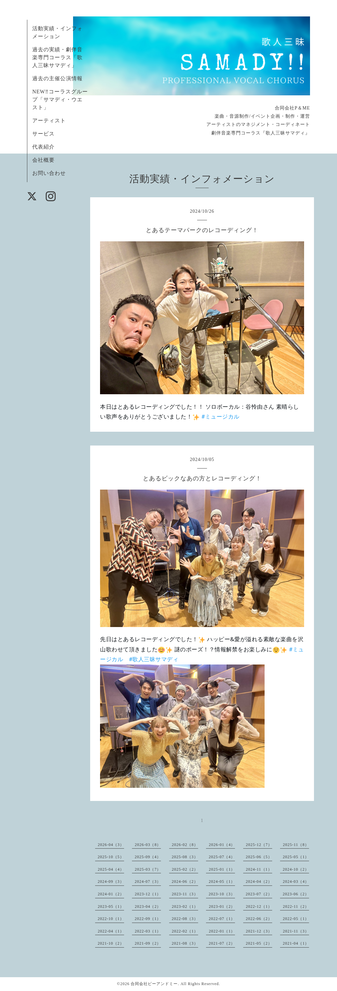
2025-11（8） (296, 844)
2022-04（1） (111, 931)
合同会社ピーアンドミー (154, 983)
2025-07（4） (222, 857)
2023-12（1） (148, 894)
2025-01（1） (222, 869)
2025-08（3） (185, 857)
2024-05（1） (222, 881)
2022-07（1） (222, 918)
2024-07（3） (148, 881)
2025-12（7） (259, 844)
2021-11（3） (296, 931)
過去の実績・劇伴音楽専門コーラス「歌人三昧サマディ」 (57, 57)
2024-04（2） (259, 881)
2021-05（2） (259, 943)
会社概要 (43, 160)
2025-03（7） (148, 869)
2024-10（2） (296, 869)
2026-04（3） (111, 844)
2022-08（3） (185, 918)
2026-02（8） (185, 844)
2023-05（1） (111, 906)
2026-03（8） (148, 844)
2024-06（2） (185, 881)
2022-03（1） (148, 931)
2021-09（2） (148, 943)
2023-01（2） (222, 906)
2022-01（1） (222, 931)
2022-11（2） (296, 906)
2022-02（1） (185, 931)
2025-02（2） (185, 869)
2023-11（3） (185, 894)
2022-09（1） (148, 918)
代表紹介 (43, 147)
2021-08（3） (185, 943)
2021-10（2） (111, 943)
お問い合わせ (49, 173)
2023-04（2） (148, 906)
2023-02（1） (185, 906)
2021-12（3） (259, 931)
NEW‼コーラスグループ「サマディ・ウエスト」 (60, 99)
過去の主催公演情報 (57, 78)
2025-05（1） (296, 857)
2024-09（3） (111, 881)
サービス (43, 133)
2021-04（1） (296, 943)
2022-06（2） (259, 918)
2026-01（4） (222, 844)
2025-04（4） (111, 869)
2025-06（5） (259, 857)
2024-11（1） (259, 869)
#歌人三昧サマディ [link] (154, 659)
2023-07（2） (259, 894)
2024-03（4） (296, 881)
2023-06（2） (296, 894)
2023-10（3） (222, 894)
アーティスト (49, 120)
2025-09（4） (148, 857)
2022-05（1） (296, 918)
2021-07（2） (222, 943)
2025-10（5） (111, 857)
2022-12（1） (259, 906)
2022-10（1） (111, 918)
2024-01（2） (111, 894)
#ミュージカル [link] (220, 416)
